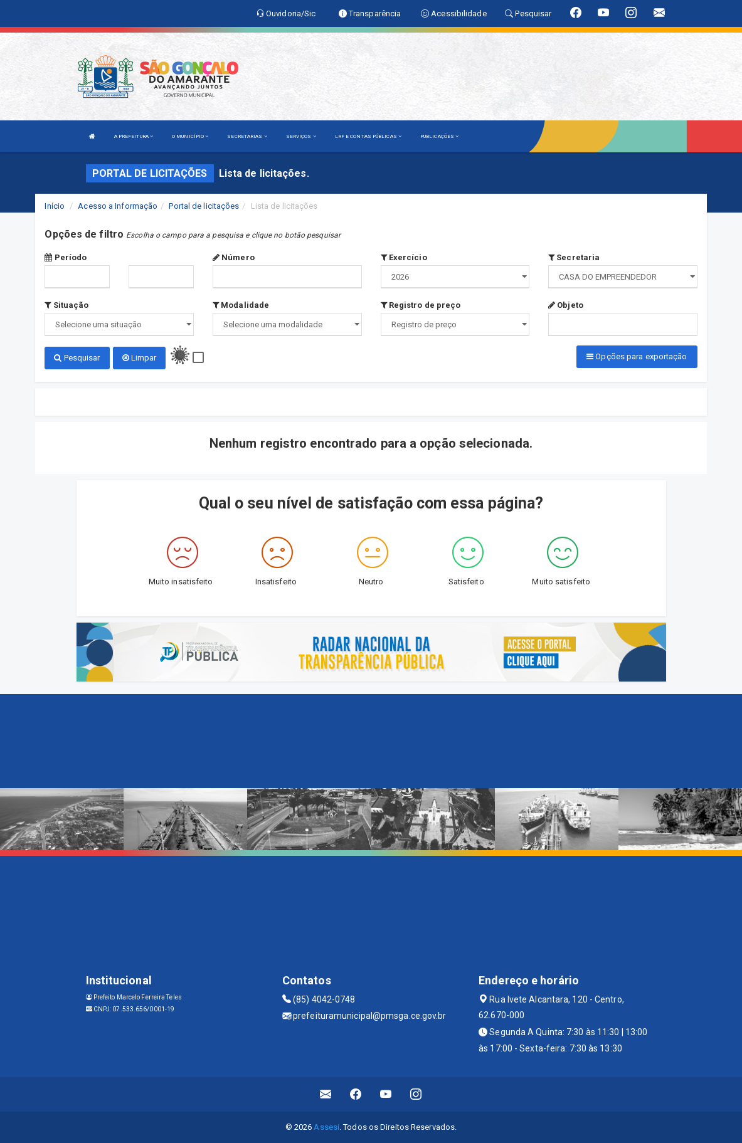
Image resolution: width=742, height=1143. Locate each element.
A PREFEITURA (133, 136)
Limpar (139, 357)
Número (234, 257)
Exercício (404, 257)
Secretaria (574, 257)
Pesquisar (77, 357)
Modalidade (241, 305)
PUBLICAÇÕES (439, 136)
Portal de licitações (204, 206)
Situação (66, 305)
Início (55, 206)
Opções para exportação (636, 356)
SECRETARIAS (247, 136)
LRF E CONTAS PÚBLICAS (368, 136)
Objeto (565, 305)
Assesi (326, 1127)
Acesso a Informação (117, 206)
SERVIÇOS (301, 136)
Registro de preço (421, 305)
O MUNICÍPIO (190, 136)
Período (66, 257)
